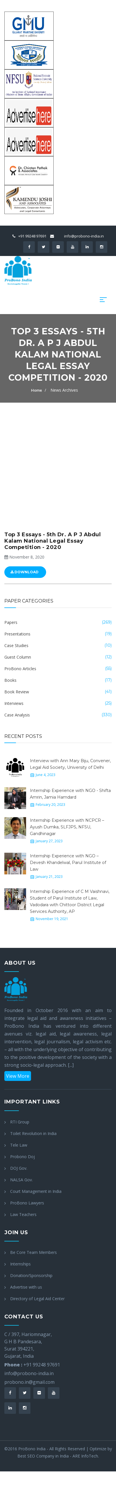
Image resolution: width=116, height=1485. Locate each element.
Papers (10, 622)
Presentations (17, 634)
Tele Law (18, 1145)
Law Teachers (23, 1214)
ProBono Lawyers (27, 1203)
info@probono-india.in (84, 236)
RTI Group (19, 1122)
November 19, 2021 (52, 918)
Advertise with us (26, 1287)
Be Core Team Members (33, 1252)
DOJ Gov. (18, 1168)
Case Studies (16, 645)
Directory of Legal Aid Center (37, 1298)
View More (17, 1076)
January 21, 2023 (49, 876)
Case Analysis (17, 715)
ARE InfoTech (85, 1456)
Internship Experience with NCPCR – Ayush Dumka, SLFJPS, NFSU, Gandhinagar (67, 827)
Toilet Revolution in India (33, 1133)
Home (36, 390)
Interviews (13, 703)
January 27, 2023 (49, 841)
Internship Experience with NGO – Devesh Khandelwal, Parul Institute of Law (68, 862)
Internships (20, 1264)
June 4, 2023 (45, 774)
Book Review (16, 691)
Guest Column (17, 657)
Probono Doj (22, 1156)
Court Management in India (35, 1191)
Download (24, 572)
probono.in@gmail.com (29, 1382)
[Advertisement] (56, 461)
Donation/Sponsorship (31, 1275)
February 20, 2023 (50, 804)
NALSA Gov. (21, 1179)
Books (10, 680)
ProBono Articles (20, 668)
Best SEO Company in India (43, 1456)
